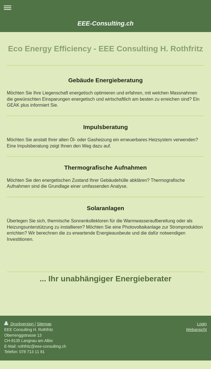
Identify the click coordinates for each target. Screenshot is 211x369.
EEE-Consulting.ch (105, 23)
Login (202, 324)
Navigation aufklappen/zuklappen (105, 7)
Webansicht (196, 329)
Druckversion (19, 324)
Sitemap (44, 324)
